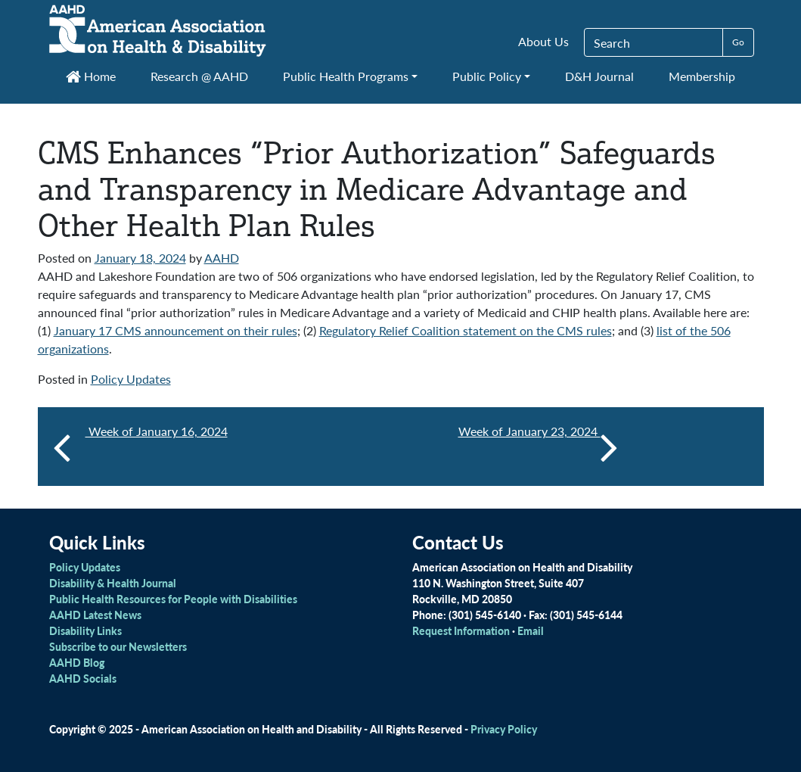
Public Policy (486, 76)
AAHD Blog (76, 662)
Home (91, 76)
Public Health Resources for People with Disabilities (173, 598)
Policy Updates (131, 379)
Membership (702, 76)
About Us (543, 41)
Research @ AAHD (199, 76)
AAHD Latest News (95, 614)
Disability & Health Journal (112, 582)
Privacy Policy (503, 728)
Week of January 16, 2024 (156, 431)
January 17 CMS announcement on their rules (175, 330)
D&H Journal (599, 76)
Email (530, 630)
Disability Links (85, 630)
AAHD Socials (82, 678)
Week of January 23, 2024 (538, 446)
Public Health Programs (345, 76)
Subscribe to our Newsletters (118, 646)
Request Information (461, 630)
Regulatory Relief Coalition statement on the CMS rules (465, 330)
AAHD (221, 257)
